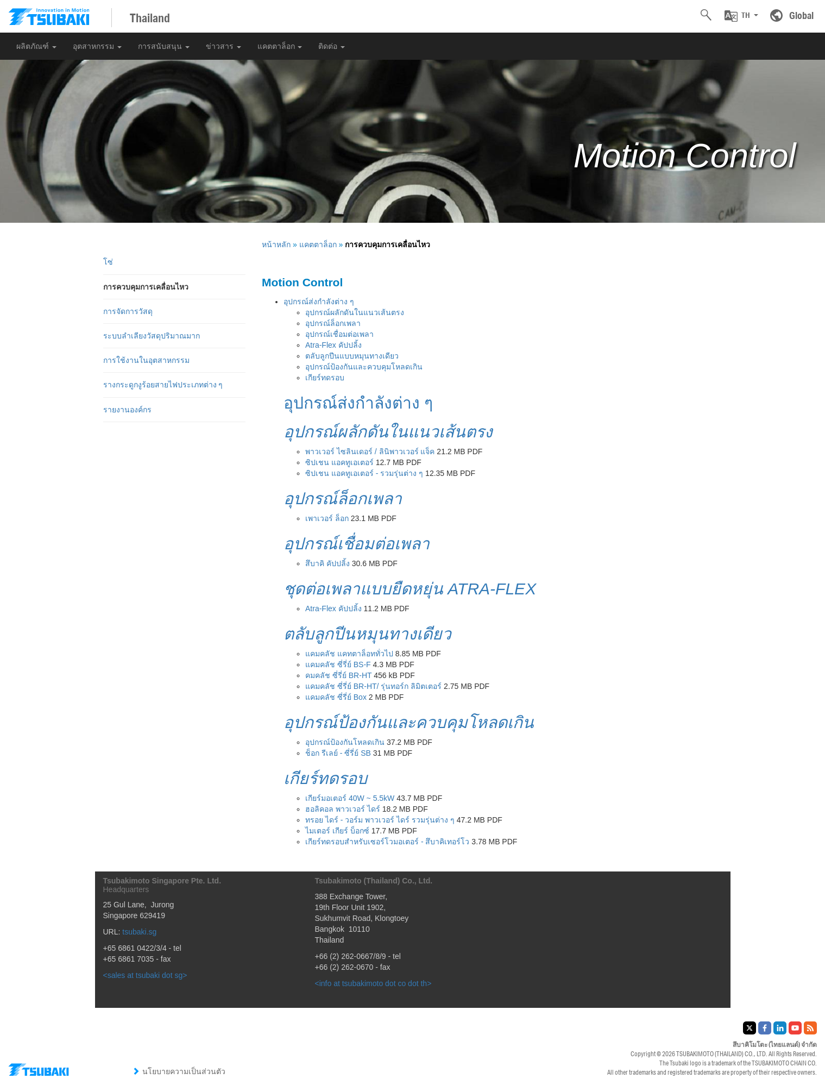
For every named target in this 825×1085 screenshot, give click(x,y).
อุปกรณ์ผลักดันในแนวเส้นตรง (354, 312)
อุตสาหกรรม (97, 46)
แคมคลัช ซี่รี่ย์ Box (336, 697)
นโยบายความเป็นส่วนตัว (178, 1071)
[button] (741, 16)
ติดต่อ (331, 46)
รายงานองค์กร (127, 409)
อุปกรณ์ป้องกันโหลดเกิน (345, 742)
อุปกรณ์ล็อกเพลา (333, 323)
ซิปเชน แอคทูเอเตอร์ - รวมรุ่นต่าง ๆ (364, 473)
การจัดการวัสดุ (128, 311)
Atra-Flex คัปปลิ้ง (333, 345)
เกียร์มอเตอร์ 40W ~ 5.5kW (349, 798)
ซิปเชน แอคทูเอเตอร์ (339, 462)
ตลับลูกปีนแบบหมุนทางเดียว (352, 356)
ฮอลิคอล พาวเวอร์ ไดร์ (342, 809)
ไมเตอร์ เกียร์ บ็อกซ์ (337, 830)
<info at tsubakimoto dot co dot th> (373, 983)
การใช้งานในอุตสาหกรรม (146, 360)
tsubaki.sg (139, 931)
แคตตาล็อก (280, 46)
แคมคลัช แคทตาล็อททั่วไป (349, 653)
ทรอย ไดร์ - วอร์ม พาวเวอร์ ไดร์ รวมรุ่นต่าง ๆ (380, 820)
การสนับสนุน (164, 46)
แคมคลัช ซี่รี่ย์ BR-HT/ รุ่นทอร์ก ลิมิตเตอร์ (373, 686)
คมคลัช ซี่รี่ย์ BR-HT (338, 675)
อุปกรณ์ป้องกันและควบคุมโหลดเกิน (364, 366)
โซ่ (108, 262)
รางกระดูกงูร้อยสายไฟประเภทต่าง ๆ (163, 384)
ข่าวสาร (223, 46)
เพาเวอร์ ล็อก (327, 518)
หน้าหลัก (276, 244)
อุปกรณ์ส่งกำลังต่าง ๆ (319, 301)
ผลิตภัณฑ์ (36, 46)
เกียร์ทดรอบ (324, 377)
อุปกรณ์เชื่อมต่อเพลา (339, 334)
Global (801, 15)
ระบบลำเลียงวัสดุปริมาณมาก (151, 335)
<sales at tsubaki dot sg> (145, 975)
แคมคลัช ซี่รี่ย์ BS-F (338, 664)
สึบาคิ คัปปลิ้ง (327, 563)
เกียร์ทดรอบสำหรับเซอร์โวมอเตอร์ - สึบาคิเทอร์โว (387, 841)
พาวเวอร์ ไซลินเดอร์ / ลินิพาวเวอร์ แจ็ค (369, 451)
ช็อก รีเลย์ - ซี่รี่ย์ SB (338, 753)
